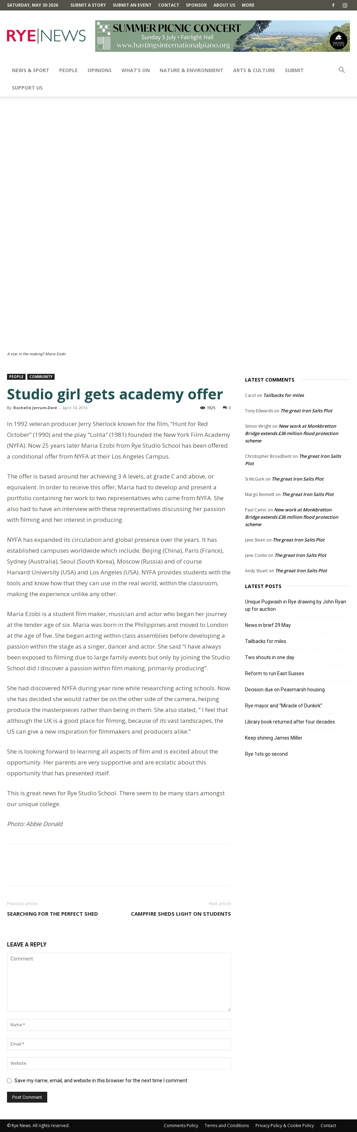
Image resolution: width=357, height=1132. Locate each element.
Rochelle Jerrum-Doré (35, 407)
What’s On (135, 70)
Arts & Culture (254, 70)
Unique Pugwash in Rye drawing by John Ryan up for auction (295, 605)
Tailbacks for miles (283, 395)
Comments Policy (181, 1125)
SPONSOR (196, 5)
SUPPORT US (27, 87)
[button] (341, 71)
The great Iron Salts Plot (306, 410)
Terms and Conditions (227, 1125)
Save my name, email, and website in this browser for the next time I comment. (101, 1080)
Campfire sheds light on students (181, 913)
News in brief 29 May (268, 625)
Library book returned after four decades (290, 722)
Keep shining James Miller (273, 738)
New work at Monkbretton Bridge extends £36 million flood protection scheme (291, 433)
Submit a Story (88, 5)
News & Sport (30, 70)
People (68, 70)
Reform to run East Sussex (274, 673)
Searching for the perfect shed (52, 913)
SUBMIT (294, 70)
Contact (168, 5)
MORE (248, 5)
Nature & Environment (191, 70)
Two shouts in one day (269, 657)
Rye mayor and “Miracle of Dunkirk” (283, 705)
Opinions (100, 70)
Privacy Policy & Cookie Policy (284, 1125)
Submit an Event (132, 5)
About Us (224, 5)
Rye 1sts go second (266, 754)
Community (40, 376)
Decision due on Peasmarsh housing (285, 689)
